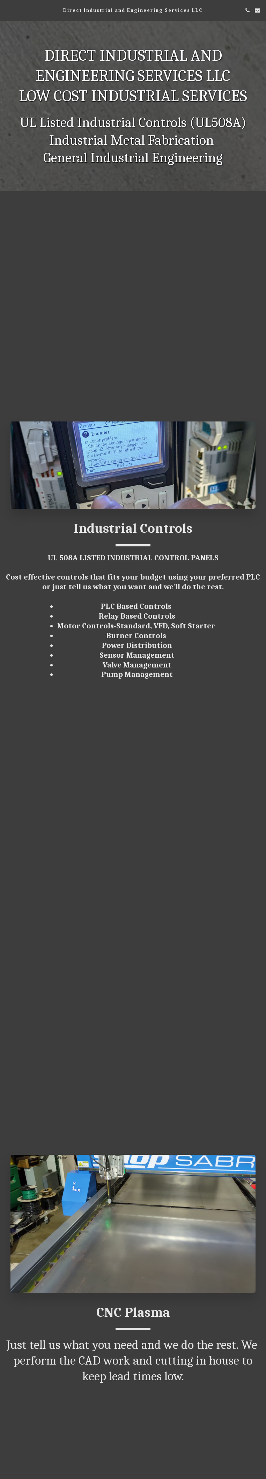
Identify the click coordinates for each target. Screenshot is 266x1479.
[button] (8, 9)
